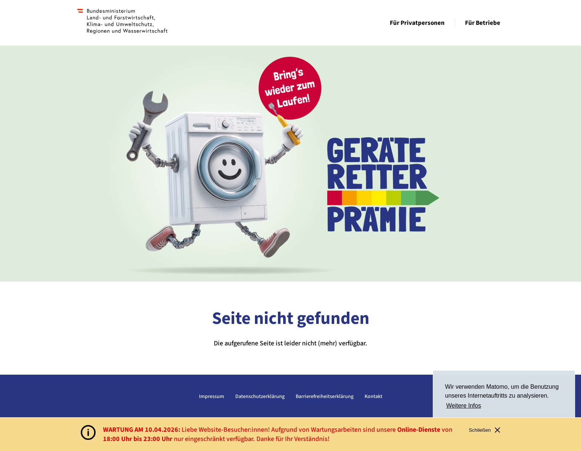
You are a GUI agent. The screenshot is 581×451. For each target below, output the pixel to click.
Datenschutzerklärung (260, 396)
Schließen (484, 430)
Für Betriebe (482, 23)
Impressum (211, 396)
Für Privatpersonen (417, 23)
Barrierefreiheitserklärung (324, 396)
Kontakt (373, 396)
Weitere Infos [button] (463, 405)
